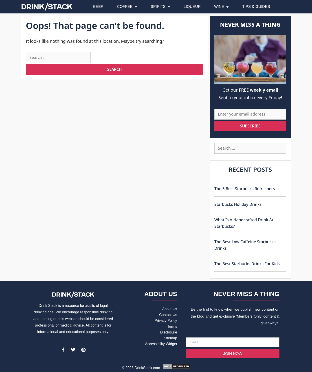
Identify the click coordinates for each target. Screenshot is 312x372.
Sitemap (170, 338)
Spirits (160, 7)
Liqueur (192, 6)
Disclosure (168, 332)
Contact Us (168, 315)
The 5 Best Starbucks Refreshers (244, 188)
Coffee (127, 7)
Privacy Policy (165, 320)
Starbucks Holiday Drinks (237, 204)
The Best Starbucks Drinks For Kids (247, 263)
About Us (169, 309)
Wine (221, 7)
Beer (98, 6)
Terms (172, 326)
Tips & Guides (256, 6)
